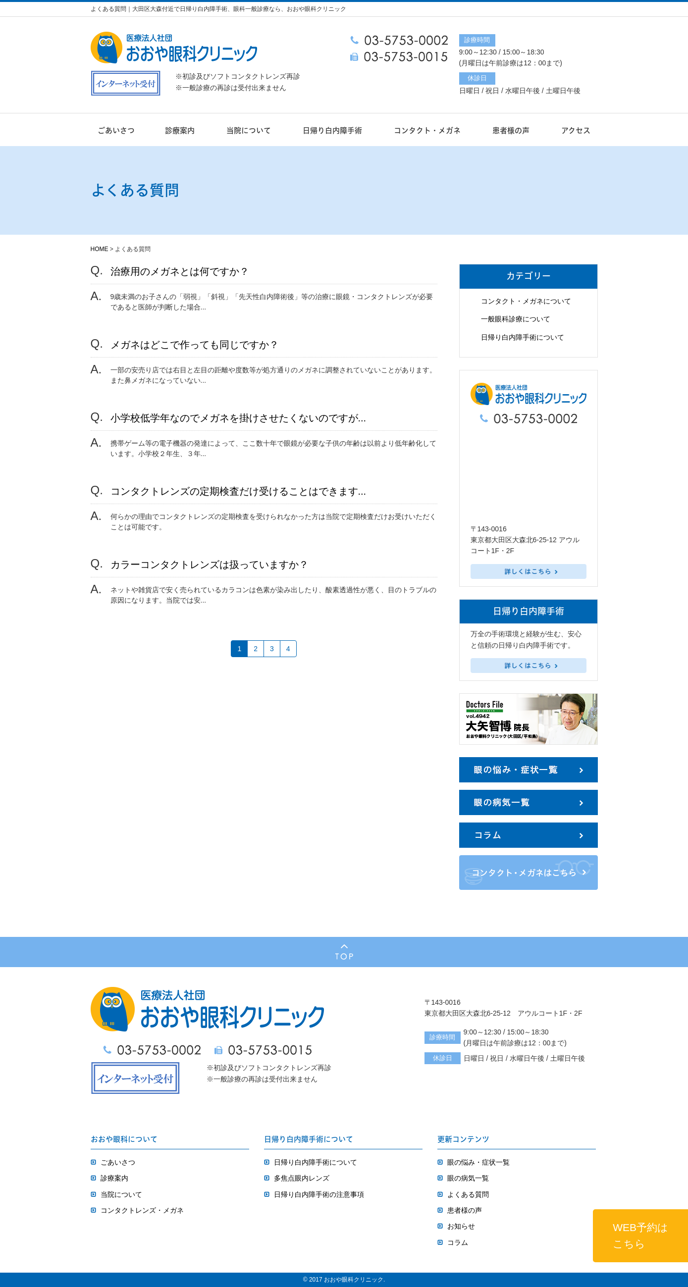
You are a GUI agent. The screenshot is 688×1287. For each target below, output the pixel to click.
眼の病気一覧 (468, 1178)
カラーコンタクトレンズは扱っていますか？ (209, 564)
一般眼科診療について (515, 319)
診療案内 (180, 130)
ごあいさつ (116, 130)
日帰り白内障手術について (522, 337)
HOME (99, 249)
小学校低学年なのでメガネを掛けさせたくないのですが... (238, 417)
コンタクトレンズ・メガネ (142, 1210)
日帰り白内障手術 (332, 130)
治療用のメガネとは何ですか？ (179, 271)
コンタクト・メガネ (427, 130)
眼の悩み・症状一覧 (478, 1162)
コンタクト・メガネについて (526, 301)
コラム (457, 1242)
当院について (248, 130)
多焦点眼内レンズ (301, 1178)
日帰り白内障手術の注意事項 (319, 1194)
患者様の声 (510, 130)
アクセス (575, 130)
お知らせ (461, 1226)
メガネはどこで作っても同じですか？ (194, 344)
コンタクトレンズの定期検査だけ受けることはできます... (238, 491)
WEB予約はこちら (640, 1236)
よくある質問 (468, 1194)
